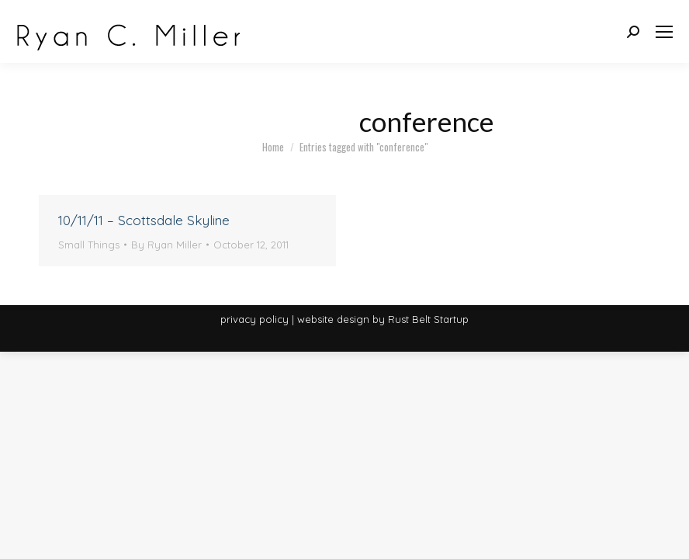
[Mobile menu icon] (664, 32)
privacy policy (254, 319)
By (166, 244)
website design (333, 319)
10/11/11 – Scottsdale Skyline (144, 220)
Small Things (88, 244)
